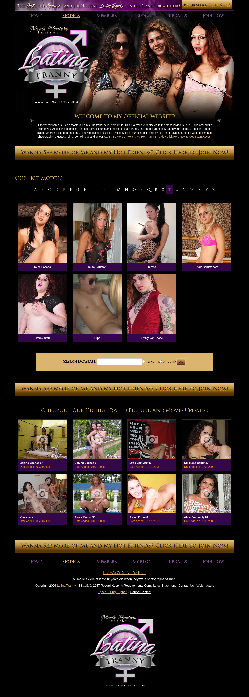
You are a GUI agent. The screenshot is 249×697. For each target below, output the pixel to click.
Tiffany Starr (42, 338)
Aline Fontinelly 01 (196, 517)
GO (181, 362)
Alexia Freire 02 (85, 517)
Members (107, 15)
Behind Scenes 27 (31, 462)
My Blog (142, 561)
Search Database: (79, 361)
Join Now (213, 15)
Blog (142, 15)
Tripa (97, 338)
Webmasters (205, 585)
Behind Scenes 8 (85, 462)
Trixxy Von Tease (152, 338)
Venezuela (26, 517)
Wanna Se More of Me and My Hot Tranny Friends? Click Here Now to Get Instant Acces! (157, 136)
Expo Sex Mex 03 (140, 462)
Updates (178, 15)
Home (35, 15)
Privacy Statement (124, 573)
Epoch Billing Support (112, 592)
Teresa (152, 267)
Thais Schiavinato (206, 267)
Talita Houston (97, 267)
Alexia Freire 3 (138, 517)
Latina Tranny (66, 585)
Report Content (140, 592)
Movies (168, 361)
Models (71, 15)
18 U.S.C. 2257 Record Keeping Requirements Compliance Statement (127, 585)
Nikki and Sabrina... (196, 462)
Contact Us (186, 585)
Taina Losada (42, 267)
